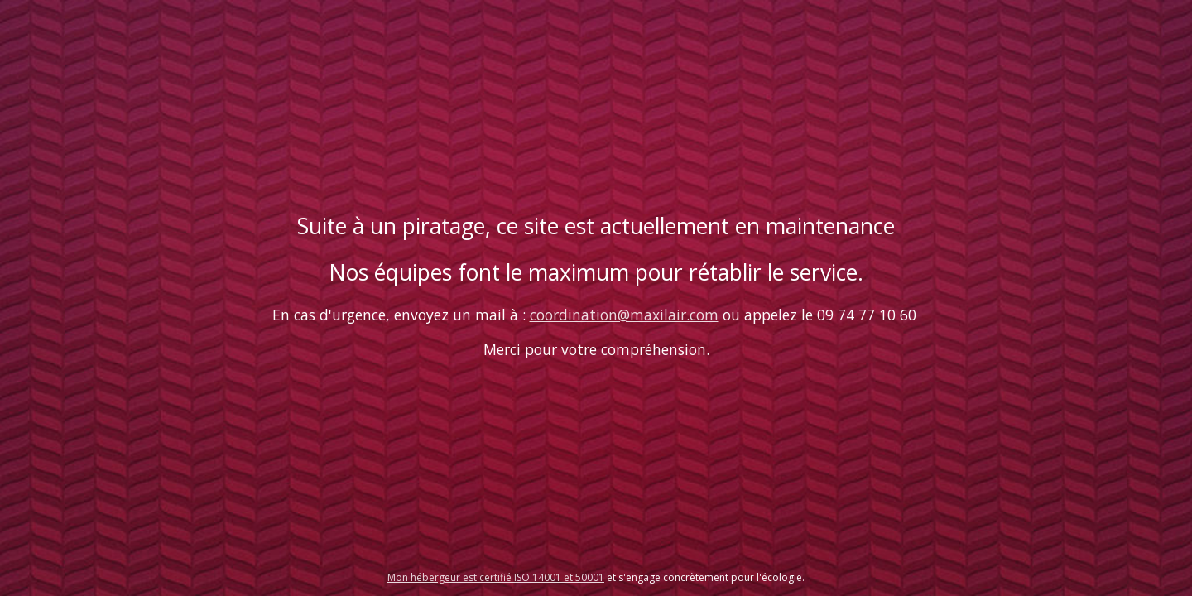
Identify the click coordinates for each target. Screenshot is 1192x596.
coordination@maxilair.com (624, 314)
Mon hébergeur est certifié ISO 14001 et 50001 (495, 577)
